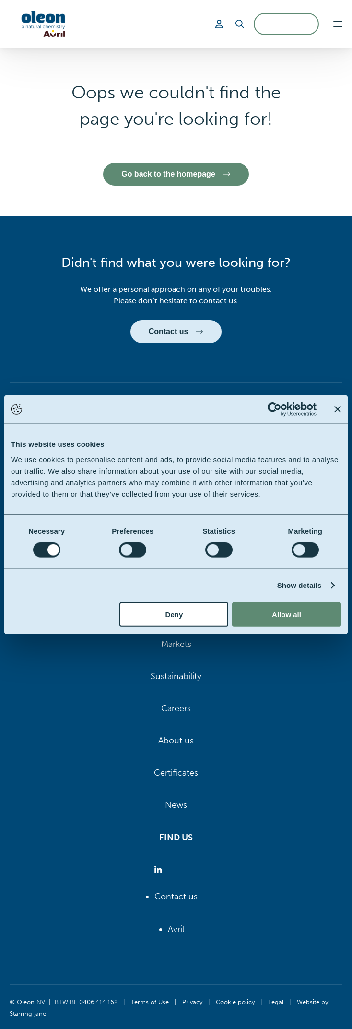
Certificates (176, 772)
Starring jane (28, 1013)
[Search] (239, 24)
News (176, 805)
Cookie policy (235, 1001)
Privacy (192, 1001)
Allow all (286, 614)
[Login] (220, 24)
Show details (299, 585)
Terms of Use (150, 1001)
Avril (176, 929)
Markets (176, 644)
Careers (176, 708)
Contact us (176, 896)
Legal (275, 1001)
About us (176, 740)
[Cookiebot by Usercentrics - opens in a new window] (275, 409)
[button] (337, 24)
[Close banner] (337, 409)
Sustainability (176, 676)
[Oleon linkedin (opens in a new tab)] (159, 869)
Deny (174, 614)
